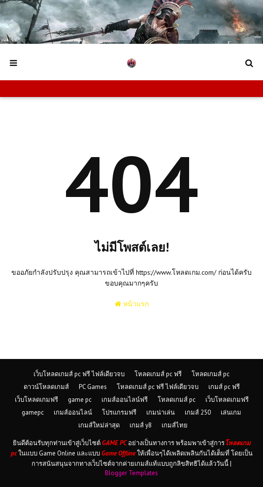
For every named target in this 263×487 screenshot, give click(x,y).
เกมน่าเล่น (160, 412)
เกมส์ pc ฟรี (224, 387)
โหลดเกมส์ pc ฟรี (158, 374)
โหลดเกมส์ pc (211, 374)
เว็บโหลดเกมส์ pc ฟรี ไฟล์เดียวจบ (79, 374)
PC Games (93, 387)
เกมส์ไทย (175, 425)
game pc (80, 399)
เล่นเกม (231, 412)
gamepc (33, 412)
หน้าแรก (132, 303)
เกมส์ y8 (141, 425)
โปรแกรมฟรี (119, 412)
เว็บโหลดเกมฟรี (36, 399)
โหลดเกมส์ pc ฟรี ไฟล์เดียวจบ (157, 387)
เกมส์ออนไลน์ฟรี (124, 399)
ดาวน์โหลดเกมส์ (46, 387)
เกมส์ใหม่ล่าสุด (99, 425)
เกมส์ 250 (198, 412)
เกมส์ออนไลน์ (73, 412)
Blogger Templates (131, 473)
